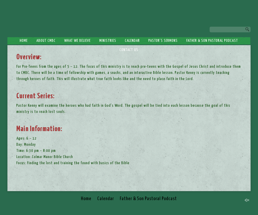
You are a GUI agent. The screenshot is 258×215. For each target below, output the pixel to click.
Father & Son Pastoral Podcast (212, 41)
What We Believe (77, 41)
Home (24, 41)
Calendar (132, 41)
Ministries (107, 41)
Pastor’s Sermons (163, 41)
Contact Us (129, 50)
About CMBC (46, 41)
